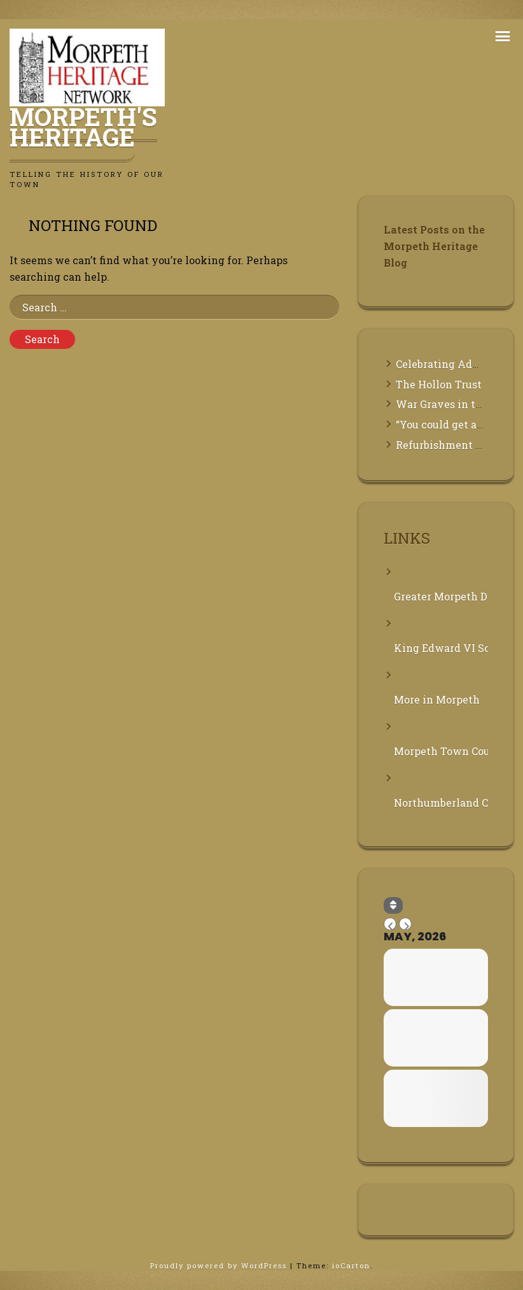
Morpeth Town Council (441, 751)
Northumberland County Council (441, 802)
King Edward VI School (441, 648)
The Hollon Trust (439, 384)
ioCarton (351, 1265)
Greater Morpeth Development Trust (441, 596)
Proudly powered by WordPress (220, 1265)
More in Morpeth (437, 699)
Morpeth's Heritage (83, 126)
